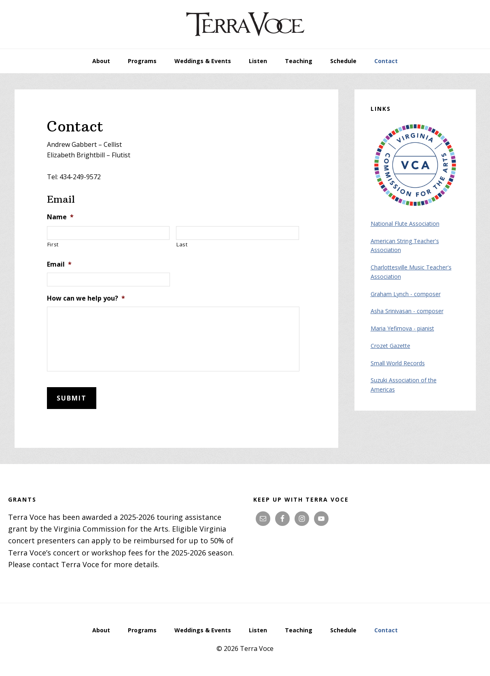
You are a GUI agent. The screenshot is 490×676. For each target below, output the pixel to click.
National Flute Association (405, 223)
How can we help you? (86, 298)
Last (182, 244)
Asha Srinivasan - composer (407, 311)
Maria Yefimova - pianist (402, 328)
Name (60, 217)
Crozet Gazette (390, 346)
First (53, 244)
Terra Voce (245, 24)
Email (59, 264)
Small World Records (398, 363)
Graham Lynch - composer (406, 294)
